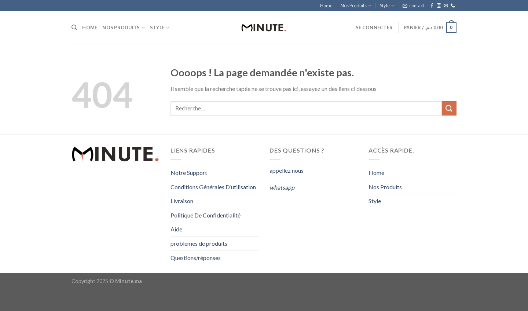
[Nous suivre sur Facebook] (432, 5)
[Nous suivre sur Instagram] (439, 5)
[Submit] (449, 108)
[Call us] (453, 5)
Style (387, 5)
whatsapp (282, 187)
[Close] (7, 298)
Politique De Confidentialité (205, 215)
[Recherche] (74, 27)
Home (326, 5)
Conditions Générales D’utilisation (213, 186)
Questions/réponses (195, 257)
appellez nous (287, 170)
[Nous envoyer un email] (446, 5)
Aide (176, 229)
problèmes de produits (198, 243)
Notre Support (188, 172)
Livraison (181, 200)
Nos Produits (356, 5)
